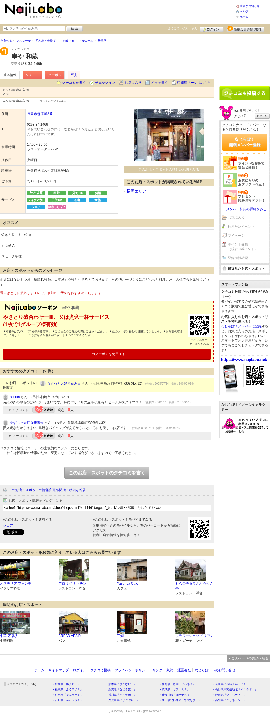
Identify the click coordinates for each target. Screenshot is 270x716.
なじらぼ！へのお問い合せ (215, 670)
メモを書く (159, 83)
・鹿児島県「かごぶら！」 (122, 700)
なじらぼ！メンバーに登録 (241, 326)
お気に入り (133, 83)
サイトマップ (58, 670)
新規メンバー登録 (245, 28)
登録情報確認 (238, 258)
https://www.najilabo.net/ (244, 359)
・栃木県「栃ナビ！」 (66, 684)
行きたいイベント (241, 227)
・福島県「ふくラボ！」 (67, 689)
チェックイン (105, 83)
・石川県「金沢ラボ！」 (67, 700)
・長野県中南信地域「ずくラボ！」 (234, 689)
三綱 (120, 636)
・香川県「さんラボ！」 (120, 694)
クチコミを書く (74, 83)
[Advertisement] (244, 58)
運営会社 (184, 670)
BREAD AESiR (69, 636)
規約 (169, 670)
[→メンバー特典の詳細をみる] (245, 209)
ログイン (212, 28)
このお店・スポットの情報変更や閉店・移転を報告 (47, 490)
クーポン (55, 75)
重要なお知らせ (250, 6)
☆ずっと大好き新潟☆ (64, 383)
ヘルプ (244, 11)
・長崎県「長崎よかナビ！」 (230, 684)
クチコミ (32, 75)
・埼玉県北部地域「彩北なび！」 (180, 700)
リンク (157, 670)
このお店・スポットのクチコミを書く (107, 472)
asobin (15, 397)
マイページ (236, 236)
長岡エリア (136, 191)
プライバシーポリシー (131, 670)
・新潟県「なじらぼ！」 (120, 689)
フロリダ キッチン (72, 584)
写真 (74, 75)
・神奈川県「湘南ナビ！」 (176, 694)
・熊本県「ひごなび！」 (120, 684)
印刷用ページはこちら (194, 83)
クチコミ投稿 (100, 670)
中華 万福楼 (9, 636)
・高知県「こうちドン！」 (229, 700)
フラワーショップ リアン (194, 636)
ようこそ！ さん (182, 28)
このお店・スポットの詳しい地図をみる (168, 169)
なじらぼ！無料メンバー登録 (244, 142)
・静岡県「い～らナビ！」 (229, 694)
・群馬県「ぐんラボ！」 (67, 694)
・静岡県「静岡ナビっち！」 (177, 684)
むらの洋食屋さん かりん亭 (194, 586)
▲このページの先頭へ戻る (248, 658)
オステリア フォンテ (15, 584)
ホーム (244, 16)
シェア (8, 525)
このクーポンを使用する (106, 354)
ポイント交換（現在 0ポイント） (243, 246)
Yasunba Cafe (127, 584)
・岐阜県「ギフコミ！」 (174, 689)
